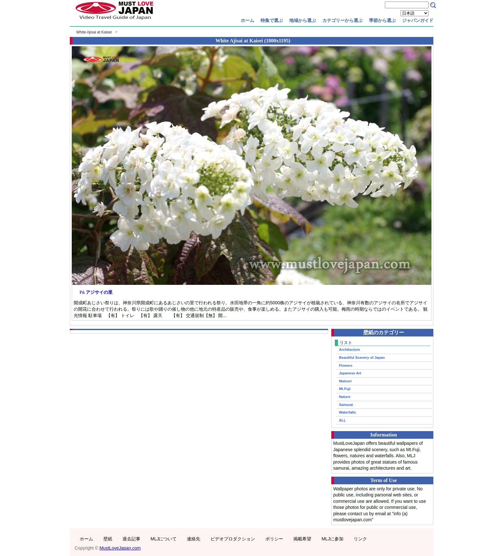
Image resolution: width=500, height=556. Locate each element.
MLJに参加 (332, 538)
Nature (344, 397)
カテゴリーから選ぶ (342, 20)
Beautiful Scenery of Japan (362, 357)
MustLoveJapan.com (120, 548)
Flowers (345, 365)
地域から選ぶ (302, 20)
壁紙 (107, 538)
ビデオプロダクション (232, 538)
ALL (342, 420)
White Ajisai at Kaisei (94, 32)
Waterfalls (347, 412)
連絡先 (193, 538)
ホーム (247, 20)
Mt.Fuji (344, 389)
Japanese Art (350, 373)
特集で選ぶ (272, 20)
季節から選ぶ (382, 20)
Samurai (346, 405)
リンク (360, 538)
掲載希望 (302, 538)
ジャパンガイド (417, 20)
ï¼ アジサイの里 (96, 292)
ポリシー (274, 538)
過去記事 (131, 538)
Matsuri (345, 381)
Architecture (349, 349)
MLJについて (164, 538)
